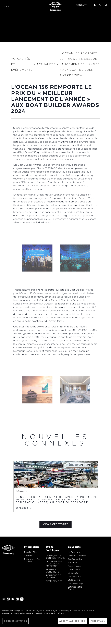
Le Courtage (74, 552)
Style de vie (74, 580)
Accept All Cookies (72, 621)
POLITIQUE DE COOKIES (53, 576)
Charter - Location (77, 555)
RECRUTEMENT (54, 581)
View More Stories (55, 524)
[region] (55, 616)
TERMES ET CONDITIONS (52, 570)
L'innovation (74, 569)
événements (74, 566)
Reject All (98, 621)
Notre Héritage (75, 583)
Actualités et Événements (22, 64)
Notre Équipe (74, 576)
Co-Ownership (75, 559)
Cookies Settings (15, 621)
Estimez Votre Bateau (75, 588)
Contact (81, 5)
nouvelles (73, 562)
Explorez (22, 508)
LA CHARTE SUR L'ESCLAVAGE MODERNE (54, 563)
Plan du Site (30, 552)
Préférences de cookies (32, 560)
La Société (73, 573)
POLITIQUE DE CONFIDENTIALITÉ (55, 556)
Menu (6, 6)
